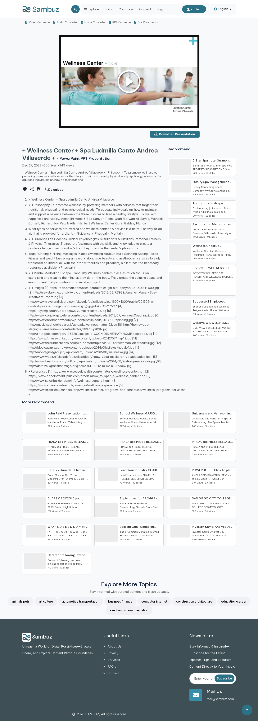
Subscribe (224, 678)
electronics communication (129, 610)
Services (111, 660)
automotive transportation (80, 601)
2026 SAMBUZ (85, 714)
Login (161, 9)
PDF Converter (120, 22)
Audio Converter (65, 22)
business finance (120, 601)
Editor (109, 9)
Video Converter (37, 22)
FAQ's (109, 666)
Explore (91, 9)
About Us (112, 646)
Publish (194, 9)
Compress (126, 9)
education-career (234, 601)
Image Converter (93, 22)
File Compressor (146, 22)
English (221, 9)
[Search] (75, 9)
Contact (111, 673)
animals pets (20, 601)
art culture (45, 601)
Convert (145, 9)
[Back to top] (247, 710)
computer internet (154, 601)
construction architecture (194, 601)
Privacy (110, 653)
